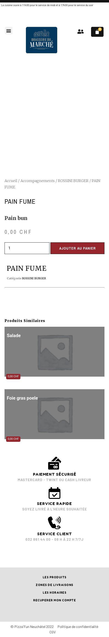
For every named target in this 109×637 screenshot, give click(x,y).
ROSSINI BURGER (73, 180)
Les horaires (54, 592)
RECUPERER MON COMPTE (54, 600)
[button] (8, 30)
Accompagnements (37, 180)
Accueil (11, 180)
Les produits (55, 577)
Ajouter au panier (77, 248)
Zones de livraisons (54, 585)
